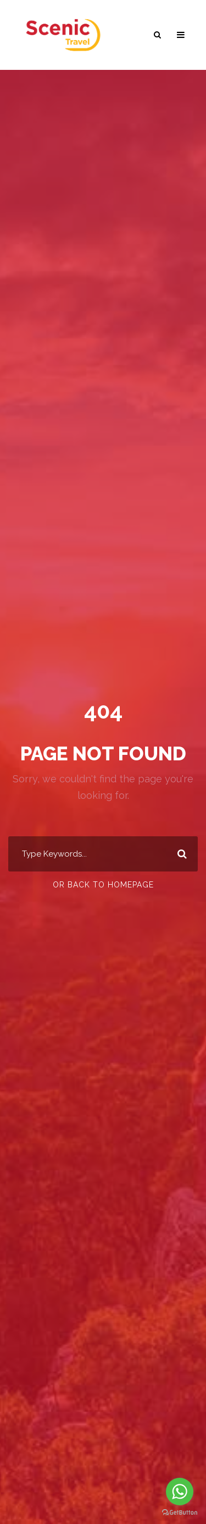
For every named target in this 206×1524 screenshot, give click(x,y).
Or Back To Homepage (103, 884)
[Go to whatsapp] (179, 1491)
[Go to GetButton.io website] (179, 1512)
